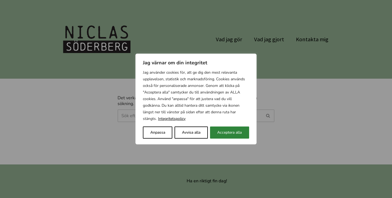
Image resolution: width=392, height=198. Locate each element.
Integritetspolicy (172, 118)
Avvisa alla (191, 132)
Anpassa (157, 132)
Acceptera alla (229, 132)
